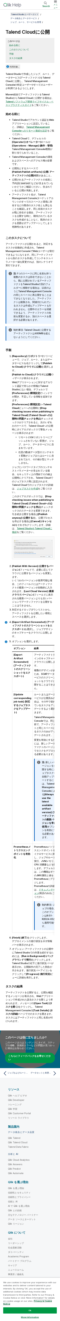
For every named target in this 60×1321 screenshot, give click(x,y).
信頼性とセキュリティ (19, 1192)
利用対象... (14, 66)
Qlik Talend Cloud (17, 1142)
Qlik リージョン (16, 1223)
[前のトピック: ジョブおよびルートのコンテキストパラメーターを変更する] (15, 1073)
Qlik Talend (14, 1138)
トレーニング (15, 1104)
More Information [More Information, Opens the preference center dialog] (30, 1317)
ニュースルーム (16, 1269)
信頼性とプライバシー (19, 1197)
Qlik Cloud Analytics (19, 1159)
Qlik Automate (16, 1173)
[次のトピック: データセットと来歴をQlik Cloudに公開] (44, 1073)
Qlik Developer (16, 1100)
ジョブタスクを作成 (27, 488)
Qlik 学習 (12, 1109)
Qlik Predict (14, 1168)
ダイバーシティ (16, 1252)
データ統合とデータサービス (23, 18)
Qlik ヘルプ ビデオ (17, 1095)
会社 (10, 1238)
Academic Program (18, 1256)
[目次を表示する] (6, 14)
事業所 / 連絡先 (16, 1274)
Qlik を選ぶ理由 (16, 1188)
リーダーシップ (16, 1243)
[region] (30, 1299)
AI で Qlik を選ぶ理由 (19, 1206)
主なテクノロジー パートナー (23, 1214)
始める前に (14, 45)
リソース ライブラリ (18, 1117)
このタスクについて (19, 49)
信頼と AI (12, 1201)
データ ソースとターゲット (22, 1219)
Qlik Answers (15, 1164)
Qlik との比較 (15, 1210)
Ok (29, 1310)
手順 (11, 53)
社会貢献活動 (15, 1247)
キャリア (12, 1265)
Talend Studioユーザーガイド (25, 14)
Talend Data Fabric (18, 1146)
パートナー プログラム (19, 1261)
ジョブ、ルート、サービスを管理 (25, 22)
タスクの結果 (15, 58)
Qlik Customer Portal (19, 1113)
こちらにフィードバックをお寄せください (29, 1057)
